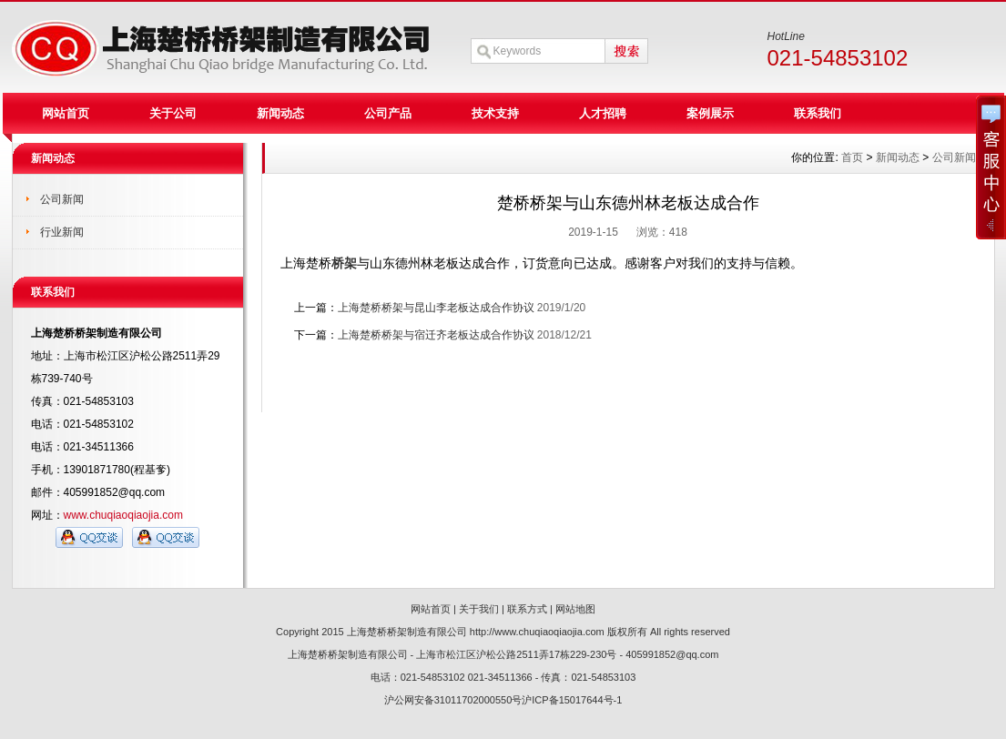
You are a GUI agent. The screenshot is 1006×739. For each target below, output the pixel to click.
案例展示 (710, 113)
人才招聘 (602, 113)
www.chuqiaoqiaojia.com (123, 515)
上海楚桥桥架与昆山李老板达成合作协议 (436, 307)
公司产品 (388, 113)
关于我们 (479, 608)
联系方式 (527, 608)
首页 (852, 157)
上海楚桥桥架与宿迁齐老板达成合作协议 (436, 335)
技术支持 (495, 113)
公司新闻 (62, 199)
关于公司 (173, 113)
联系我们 (817, 113)
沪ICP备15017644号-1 (572, 699)
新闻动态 (280, 113)
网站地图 (575, 608)
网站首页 (65, 113)
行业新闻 (62, 232)
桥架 (344, 263)
